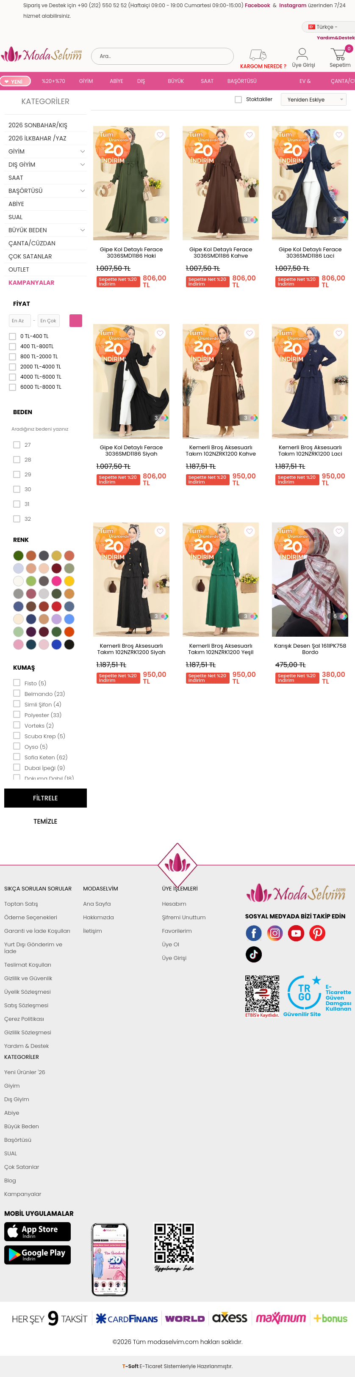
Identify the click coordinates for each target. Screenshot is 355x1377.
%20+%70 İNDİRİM (53, 81)
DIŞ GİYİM (144, 81)
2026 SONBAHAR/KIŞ (37, 125)
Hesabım (174, 904)
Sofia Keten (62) (40, 756)
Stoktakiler (253, 99)
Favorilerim (176, 931)
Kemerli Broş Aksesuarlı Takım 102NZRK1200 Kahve (221, 450)
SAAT (207, 81)
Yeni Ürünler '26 (24, 1072)
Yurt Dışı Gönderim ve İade (33, 947)
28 (22, 460)
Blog (10, 1180)
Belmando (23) (39, 693)
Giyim (12, 1086)
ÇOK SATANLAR (30, 256)
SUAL (280, 81)
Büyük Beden (21, 1126)
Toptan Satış (21, 904)
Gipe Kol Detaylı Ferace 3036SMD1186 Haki (131, 252)
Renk (21, 540)
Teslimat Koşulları (27, 965)
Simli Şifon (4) (37, 704)
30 (22, 489)
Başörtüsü (17, 1140)
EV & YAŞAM (308, 81)
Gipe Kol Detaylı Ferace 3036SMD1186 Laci (310, 252)
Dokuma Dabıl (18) (43, 778)
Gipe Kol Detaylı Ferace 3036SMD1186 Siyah (131, 450)
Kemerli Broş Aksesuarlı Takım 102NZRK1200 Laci (310, 450)
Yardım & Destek (26, 1046)
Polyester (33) (37, 714)
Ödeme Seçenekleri (30, 917)
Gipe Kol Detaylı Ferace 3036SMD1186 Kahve (220, 252)
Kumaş (24, 667)
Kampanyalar (23, 1194)
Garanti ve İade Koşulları (37, 931)
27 (22, 445)
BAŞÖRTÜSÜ (242, 81)
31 (21, 504)
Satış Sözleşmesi (26, 1005)
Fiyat (21, 304)
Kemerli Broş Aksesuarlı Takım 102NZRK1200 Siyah (131, 649)
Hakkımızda (98, 917)
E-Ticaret (151, 1337)
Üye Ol (170, 944)
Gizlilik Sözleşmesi (27, 1032)
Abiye (11, 1113)
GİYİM (86, 81)
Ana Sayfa (97, 904)
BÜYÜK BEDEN (176, 81)
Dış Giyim (16, 1099)
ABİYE (116, 81)
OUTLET (18, 269)
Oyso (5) (30, 746)
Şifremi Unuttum (183, 917)
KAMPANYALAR (31, 282)
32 (22, 519)
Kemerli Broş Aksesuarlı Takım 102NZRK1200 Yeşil (221, 649)
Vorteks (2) (33, 725)
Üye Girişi (174, 958)
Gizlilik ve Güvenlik (28, 978)
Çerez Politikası (24, 1019)
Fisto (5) (30, 682)
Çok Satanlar (21, 1167)
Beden (22, 412)
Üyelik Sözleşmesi (27, 992)
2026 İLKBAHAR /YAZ (37, 138)
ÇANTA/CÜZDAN (31, 243)
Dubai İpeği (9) (39, 767)
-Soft (131, 1337)
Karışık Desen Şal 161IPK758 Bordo (310, 649)
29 (22, 474)
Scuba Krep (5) (39, 735)
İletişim (92, 931)
